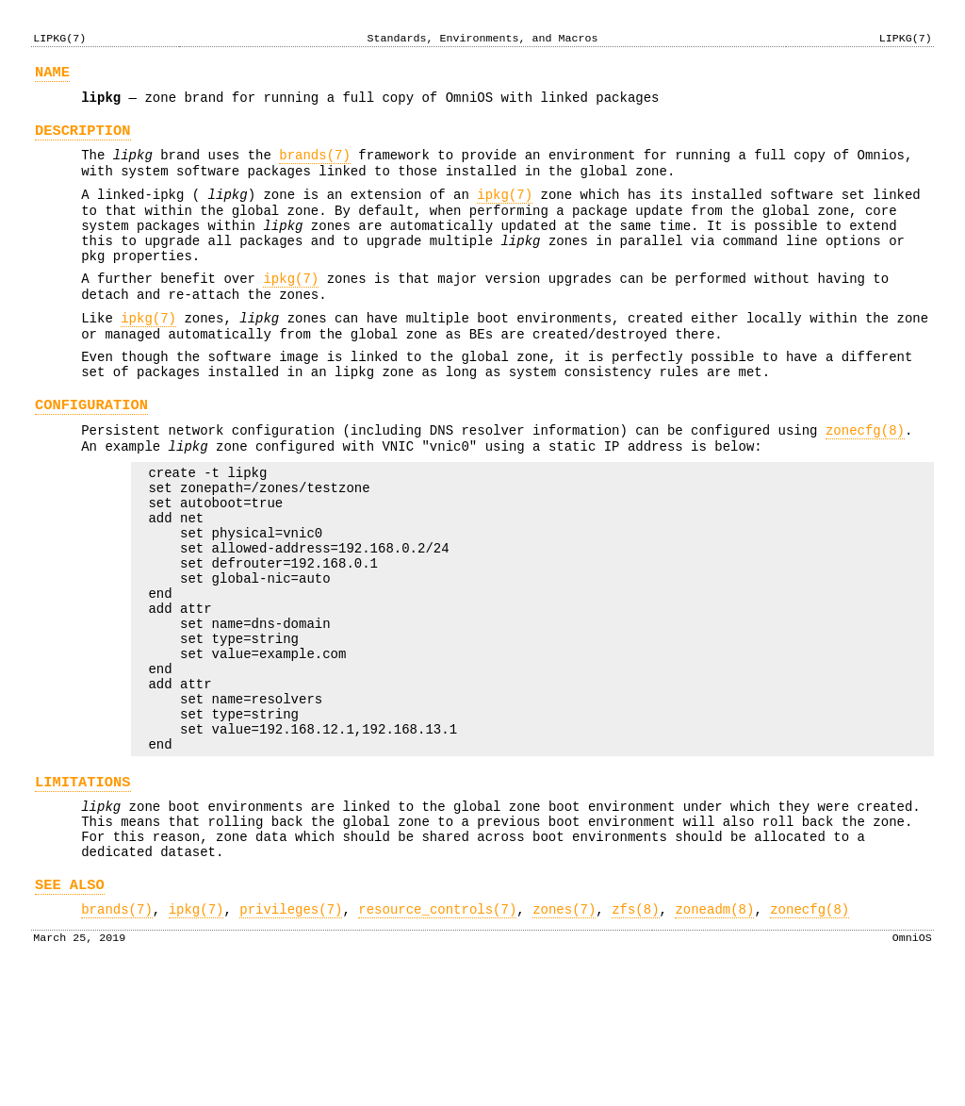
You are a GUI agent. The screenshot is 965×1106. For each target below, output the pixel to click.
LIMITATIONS (83, 892)
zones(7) (564, 1037)
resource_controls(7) (437, 1037)
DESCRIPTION (83, 139)
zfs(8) (635, 1037)
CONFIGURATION (91, 453)
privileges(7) (290, 1037)
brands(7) (315, 166)
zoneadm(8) (714, 1037)
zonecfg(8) (865, 481)
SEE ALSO (70, 1009)
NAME (52, 75)
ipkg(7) (504, 212)
